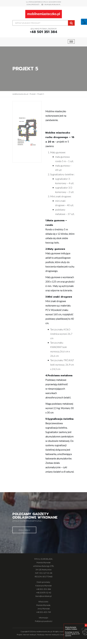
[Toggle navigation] (71, 41)
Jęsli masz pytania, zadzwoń (43, 31)
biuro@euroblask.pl (52, 4)
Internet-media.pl (29, 634)
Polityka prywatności (43, 621)
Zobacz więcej (24, 530)
